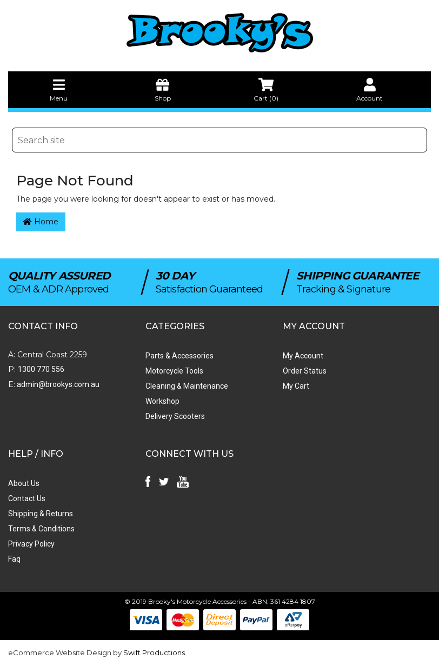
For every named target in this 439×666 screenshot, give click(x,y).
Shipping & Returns (40, 513)
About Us (23, 483)
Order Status (305, 371)
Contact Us (26, 498)
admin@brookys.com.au (57, 384)
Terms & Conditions (41, 528)
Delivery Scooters (175, 416)
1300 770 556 (41, 369)
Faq (14, 559)
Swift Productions (154, 652)
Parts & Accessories (179, 355)
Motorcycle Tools (174, 371)
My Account (303, 355)
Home (40, 222)
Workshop (162, 401)
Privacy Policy (31, 544)
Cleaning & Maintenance (186, 386)
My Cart (296, 386)
